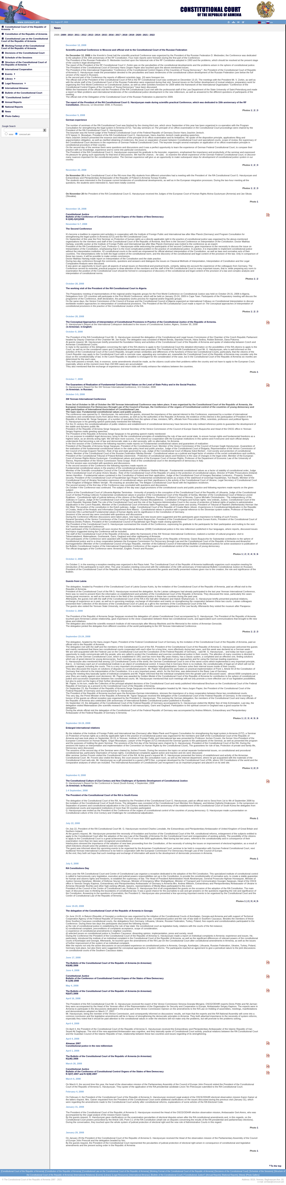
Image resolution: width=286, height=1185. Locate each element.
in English (86, 327)
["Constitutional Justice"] (194, 1175)
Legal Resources (14, 83)
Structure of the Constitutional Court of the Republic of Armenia (24, 63)
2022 (152, 35)
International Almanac (15, 88)
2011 (77, 35)
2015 (105, 35)
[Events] (99, 1175)
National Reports (12, 107)
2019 (131, 35)
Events (8, 74)
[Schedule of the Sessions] (261, 1171)
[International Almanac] (139, 1175)
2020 (138, 35)
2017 (118, 35)
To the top (276, 1166)
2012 (83, 35)
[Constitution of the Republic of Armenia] (63, 1171)
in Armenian (73, 327)
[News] (242, 1175)
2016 (111, 35)
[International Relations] (84, 1175)
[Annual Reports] (213, 1175)
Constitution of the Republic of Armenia (24, 34)
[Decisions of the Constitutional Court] (231, 1171)
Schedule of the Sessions (17, 57)
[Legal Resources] (120, 1175)
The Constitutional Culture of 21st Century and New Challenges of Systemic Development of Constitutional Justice (127, 780)
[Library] (107, 1175)
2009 (63, 35)
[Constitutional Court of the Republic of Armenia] (22, 1171)
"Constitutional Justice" (16, 97)
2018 (124, 35)
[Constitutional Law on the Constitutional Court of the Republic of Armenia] (115, 1171)
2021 (145, 35)
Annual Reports (12, 102)
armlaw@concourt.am (274, 1182)
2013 (90, 35)
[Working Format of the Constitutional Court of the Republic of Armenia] (182, 1171)
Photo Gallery (11, 116)
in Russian (86, 389)
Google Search (9, 126)
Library (8, 79)
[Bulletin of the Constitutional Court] (167, 1175)
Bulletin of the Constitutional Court (22, 93)
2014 (97, 35)
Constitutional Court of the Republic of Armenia (23, 28)
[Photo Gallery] (252, 1175)
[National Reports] (230, 1175)
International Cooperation (17, 69)
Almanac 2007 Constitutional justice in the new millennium (89, 1044)
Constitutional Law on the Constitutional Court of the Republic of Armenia (24, 39)
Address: (246, 1179)
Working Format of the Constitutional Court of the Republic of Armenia (22, 47)
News (6, 111)
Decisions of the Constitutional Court (23, 53)
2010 (70, 35)
